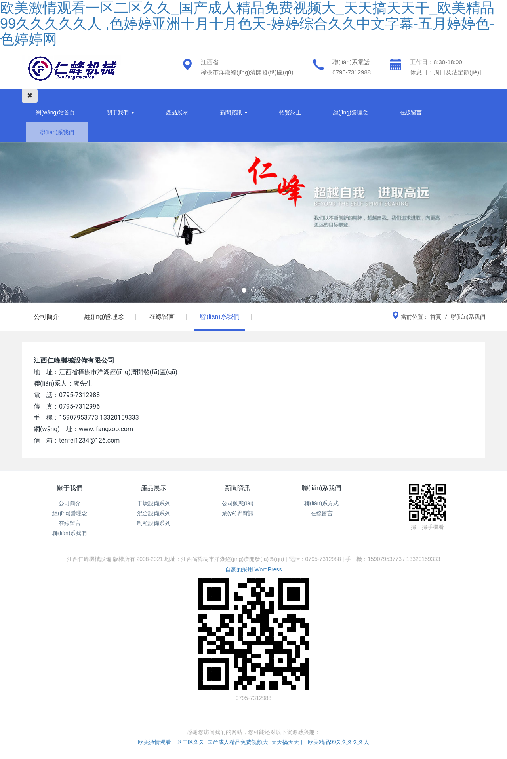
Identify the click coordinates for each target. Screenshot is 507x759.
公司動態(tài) (238, 503)
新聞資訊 (234, 112)
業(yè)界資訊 (238, 513)
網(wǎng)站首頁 (55, 112)
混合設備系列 (153, 513)
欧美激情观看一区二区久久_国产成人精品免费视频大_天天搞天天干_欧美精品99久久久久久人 (254, 742)
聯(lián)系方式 (321, 503)
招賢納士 (290, 112)
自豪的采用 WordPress (253, 569)
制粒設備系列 (153, 523)
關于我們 (120, 112)
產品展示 (177, 112)
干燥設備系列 (153, 503)
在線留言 (411, 112)
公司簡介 (46, 316)
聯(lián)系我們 (57, 132)
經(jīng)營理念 (350, 112)
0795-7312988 (351, 72)
